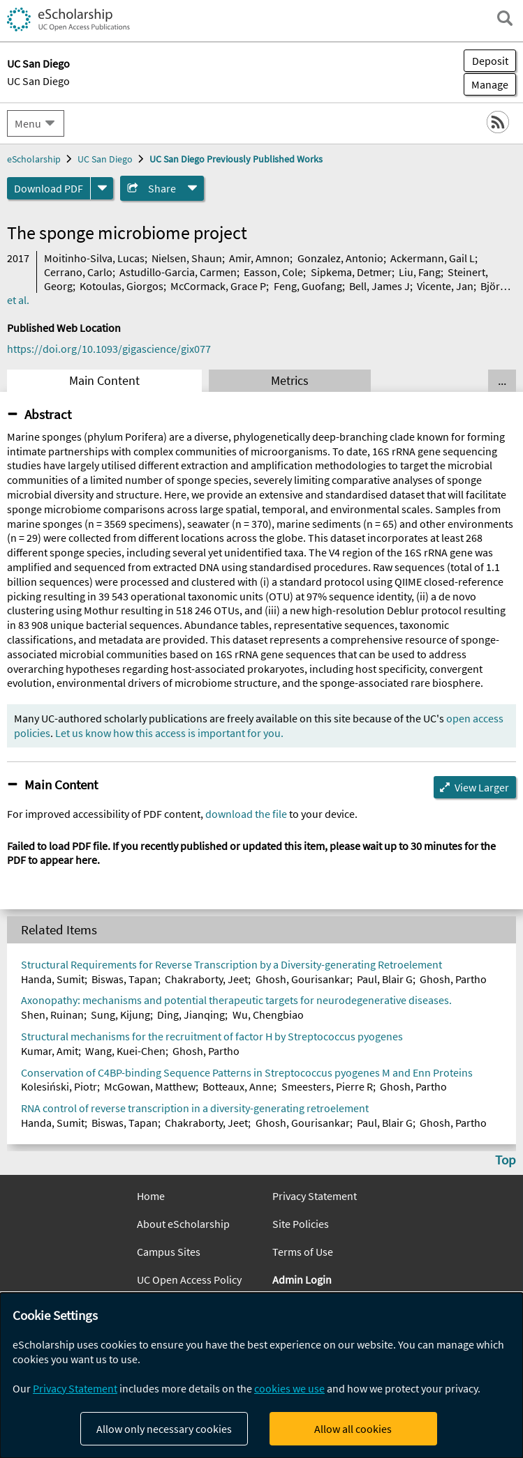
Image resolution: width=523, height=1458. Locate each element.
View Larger (482, 787)
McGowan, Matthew (150, 1086)
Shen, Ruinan (52, 1015)
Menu (28, 123)
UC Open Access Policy (189, 1279)
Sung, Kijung (120, 1015)
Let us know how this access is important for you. (169, 733)
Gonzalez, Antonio (340, 258)
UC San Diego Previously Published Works (236, 159)
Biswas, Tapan (124, 979)
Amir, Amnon (259, 258)
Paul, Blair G (385, 979)
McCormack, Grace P (218, 286)
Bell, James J (379, 286)
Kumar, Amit (49, 1051)
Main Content (104, 380)
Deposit (490, 61)
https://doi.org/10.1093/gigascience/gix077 (109, 349)
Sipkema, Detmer (351, 272)
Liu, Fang (420, 272)
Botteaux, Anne (238, 1086)
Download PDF (48, 188)
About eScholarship (183, 1224)
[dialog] (261, 1375)
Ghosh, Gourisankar (303, 979)
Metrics (290, 380)
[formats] (102, 188)
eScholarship (34, 159)
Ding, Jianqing (191, 1015)
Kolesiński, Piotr (59, 1086)
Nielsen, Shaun (187, 258)
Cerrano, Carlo (78, 272)
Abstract (47, 414)
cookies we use (289, 1388)
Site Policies (300, 1224)
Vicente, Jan (445, 286)
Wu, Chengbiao (268, 1015)
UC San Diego (38, 81)
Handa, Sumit (52, 979)
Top (505, 1159)
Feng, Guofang (308, 286)
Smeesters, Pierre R (327, 1086)
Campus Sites (168, 1252)
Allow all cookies (353, 1429)
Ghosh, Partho (453, 979)
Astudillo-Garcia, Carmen (178, 272)
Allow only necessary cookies (164, 1429)
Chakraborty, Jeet (206, 979)
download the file (246, 814)
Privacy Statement (314, 1196)
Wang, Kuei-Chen (125, 1051)
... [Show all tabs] (502, 380)
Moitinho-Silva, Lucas (94, 258)
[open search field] (505, 18)
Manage (486, 84)
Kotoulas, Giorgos (121, 286)
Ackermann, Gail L (432, 258)
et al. (18, 300)
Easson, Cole (273, 272)
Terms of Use (302, 1252)
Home (151, 1196)
